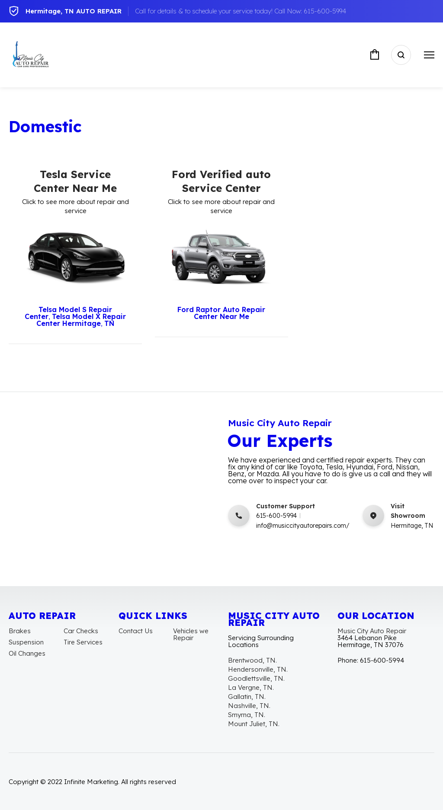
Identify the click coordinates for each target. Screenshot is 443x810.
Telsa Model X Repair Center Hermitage (81, 320)
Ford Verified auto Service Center (221, 181)
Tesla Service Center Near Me (75, 181)
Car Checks (81, 631)
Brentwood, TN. (252, 660)
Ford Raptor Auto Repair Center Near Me (221, 313)
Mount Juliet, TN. (253, 724)
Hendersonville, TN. (258, 669)
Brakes (20, 631)
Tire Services (83, 642)
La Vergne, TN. (251, 687)
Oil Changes (27, 653)
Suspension (26, 642)
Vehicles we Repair (191, 634)
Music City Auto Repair (371, 631)
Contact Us (136, 631)
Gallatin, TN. (247, 696)
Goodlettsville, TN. (256, 678)
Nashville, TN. (249, 706)
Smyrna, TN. (246, 715)
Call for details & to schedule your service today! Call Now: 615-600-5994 (240, 11)
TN (109, 323)
